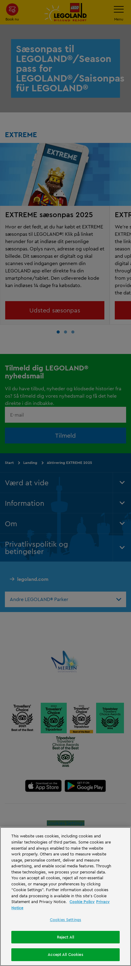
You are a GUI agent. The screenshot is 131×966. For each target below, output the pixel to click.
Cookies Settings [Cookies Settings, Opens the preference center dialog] (65, 919)
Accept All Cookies (65, 954)
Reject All (65, 937)
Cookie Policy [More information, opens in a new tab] (82, 901)
